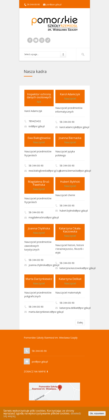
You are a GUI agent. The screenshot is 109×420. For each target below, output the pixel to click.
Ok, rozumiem (97, 413)
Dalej (80, 322)
